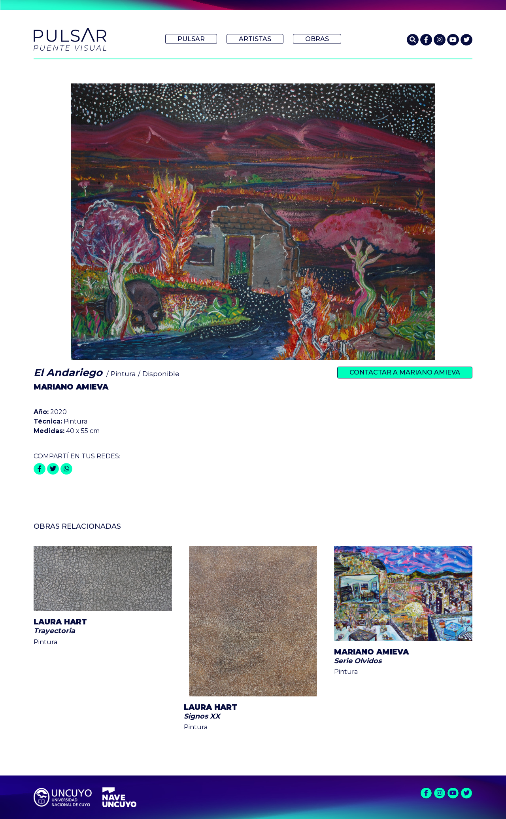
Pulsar (191, 39)
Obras (317, 39)
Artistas (255, 39)
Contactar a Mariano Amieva (404, 372)
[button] (413, 39)
